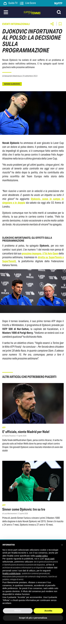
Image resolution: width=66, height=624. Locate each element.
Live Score (28, 3)
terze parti (49, 558)
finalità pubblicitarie (11, 573)
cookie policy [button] (42, 556)
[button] (62, 544)
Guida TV (11, 3)
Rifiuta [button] (17, 610)
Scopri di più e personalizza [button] (33, 618)
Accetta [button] (48, 610)
